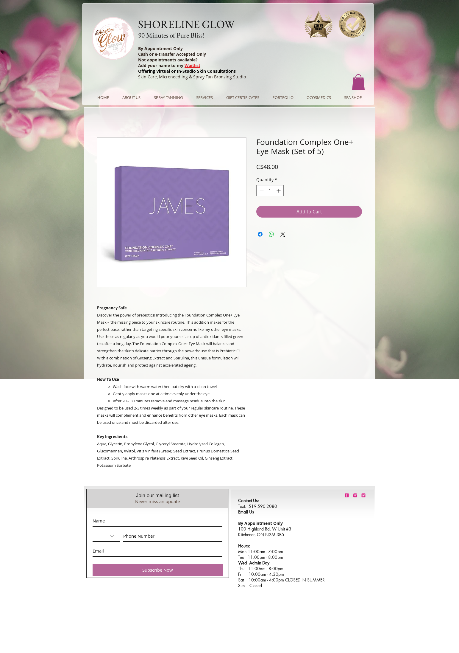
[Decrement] (261, 190)
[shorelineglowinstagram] (355, 495)
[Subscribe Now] (158, 570)
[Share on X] (282, 234)
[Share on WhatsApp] (271, 234)
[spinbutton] (270, 190)
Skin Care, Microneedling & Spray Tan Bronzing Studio (192, 77)
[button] (358, 82)
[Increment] (279, 190)
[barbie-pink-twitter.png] (363, 495)
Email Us (246, 512)
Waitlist (192, 65)
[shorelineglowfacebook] (346, 495)
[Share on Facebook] (260, 234)
